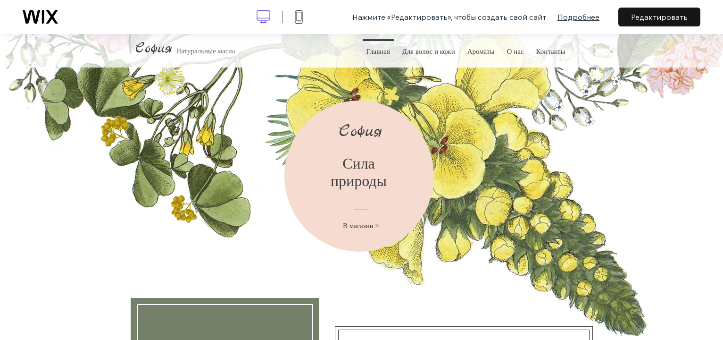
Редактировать (659, 17)
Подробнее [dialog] (578, 17)
